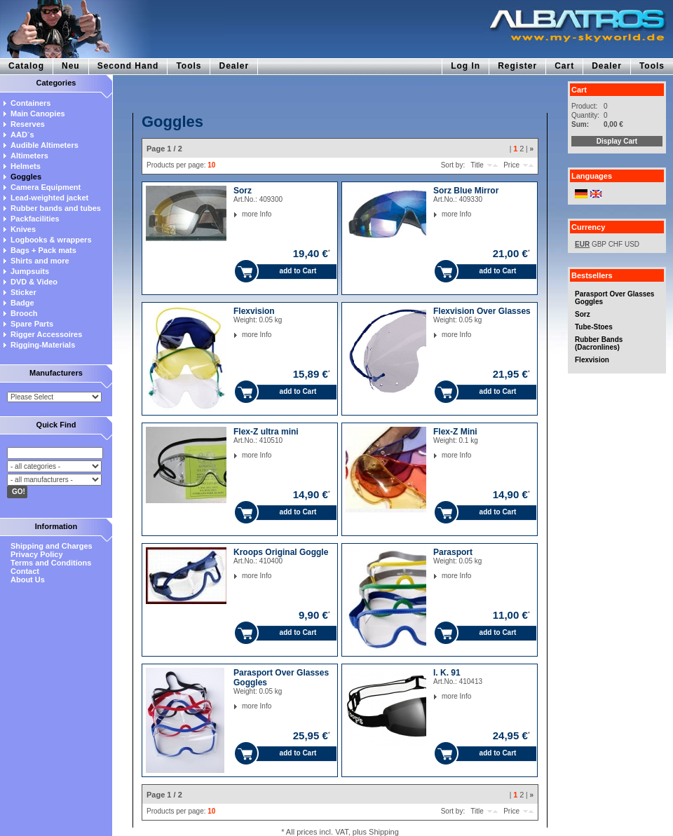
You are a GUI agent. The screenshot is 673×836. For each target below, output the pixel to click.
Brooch (24, 313)
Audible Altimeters (45, 145)
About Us (28, 579)
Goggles (26, 176)
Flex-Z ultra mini (266, 432)
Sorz (582, 314)
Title (477, 165)
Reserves (28, 124)
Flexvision (592, 360)
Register (517, 66)
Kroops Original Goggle (280, 552)
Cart (564, 66)
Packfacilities (35, 218)
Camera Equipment (46, 187)
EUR (582, 244)
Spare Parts (32, 324)
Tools (188, 66)
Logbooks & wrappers (51, 239)
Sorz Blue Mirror (465, 191)
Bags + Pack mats (43, 250)
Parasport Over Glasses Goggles (614, 298)
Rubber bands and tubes (56, 208)
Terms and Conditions (51, 563)
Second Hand (128, 66)
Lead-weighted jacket (49, 197)
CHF (616, 244)
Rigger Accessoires (46, 334)
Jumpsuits (30, 271)
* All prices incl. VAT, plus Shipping (340, 832)
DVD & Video (34, 281)
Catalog (26, 66)
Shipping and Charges (52, 546)
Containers (30, 103)
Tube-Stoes (594, 327)
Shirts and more (40, 260)
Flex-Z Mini (455, 432)
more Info (242, 214)
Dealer (234, 66)
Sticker (23, 292)
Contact (25, 571)
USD (632, 244)
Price (511, 165)
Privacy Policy (37, 554)
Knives (23, 229)
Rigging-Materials (43, 345)
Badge (22, 303)
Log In (465, 66)
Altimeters (29, 155)
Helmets (26, 166)
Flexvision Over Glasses (482, 311)
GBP (599, 244)
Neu (71, 66)
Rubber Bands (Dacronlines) (599, 343)
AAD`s (22, 134)
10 (211, 165)
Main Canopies (38, 113)
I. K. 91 (447, 673)
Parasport (453, 552)
